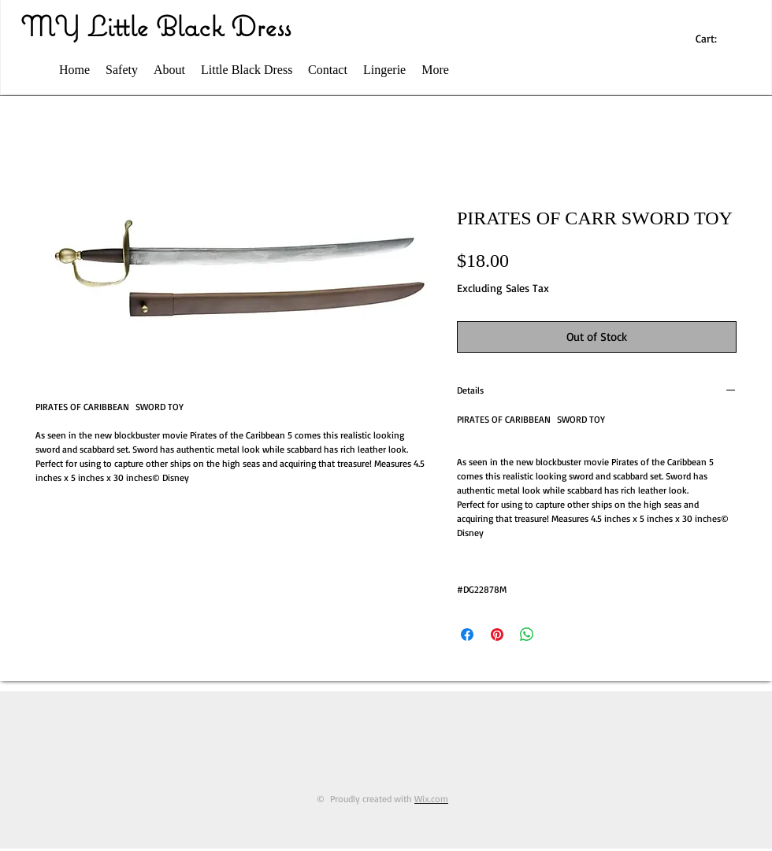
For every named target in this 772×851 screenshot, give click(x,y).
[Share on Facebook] (467, 634)
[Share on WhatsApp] (527, 634)
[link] (714, 38)
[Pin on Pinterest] (497, 634)
